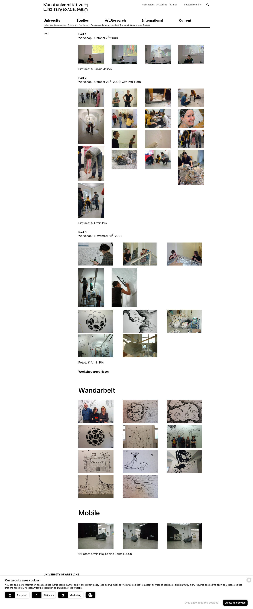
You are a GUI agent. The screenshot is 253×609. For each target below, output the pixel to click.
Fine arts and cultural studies (104, 25)
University (48, 25)
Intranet (173, 5)
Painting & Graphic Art (130, 25)
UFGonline (161, 5)
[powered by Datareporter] (249, 582)
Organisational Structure (65, 25)
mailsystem (148, 5)
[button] (17, 595)
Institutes (83, 25)
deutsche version (193, 5)
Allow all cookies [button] (235, 602)
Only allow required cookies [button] (201, 602)
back (46, 33)
